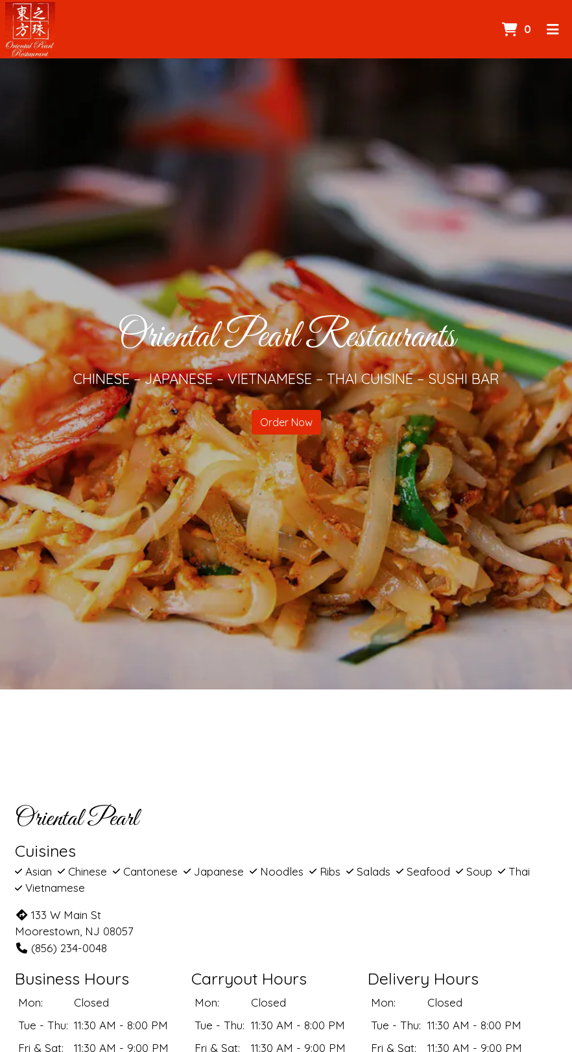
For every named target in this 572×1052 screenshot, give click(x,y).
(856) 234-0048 (61, 948)
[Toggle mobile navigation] (553, 29)
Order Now (286, 422)
